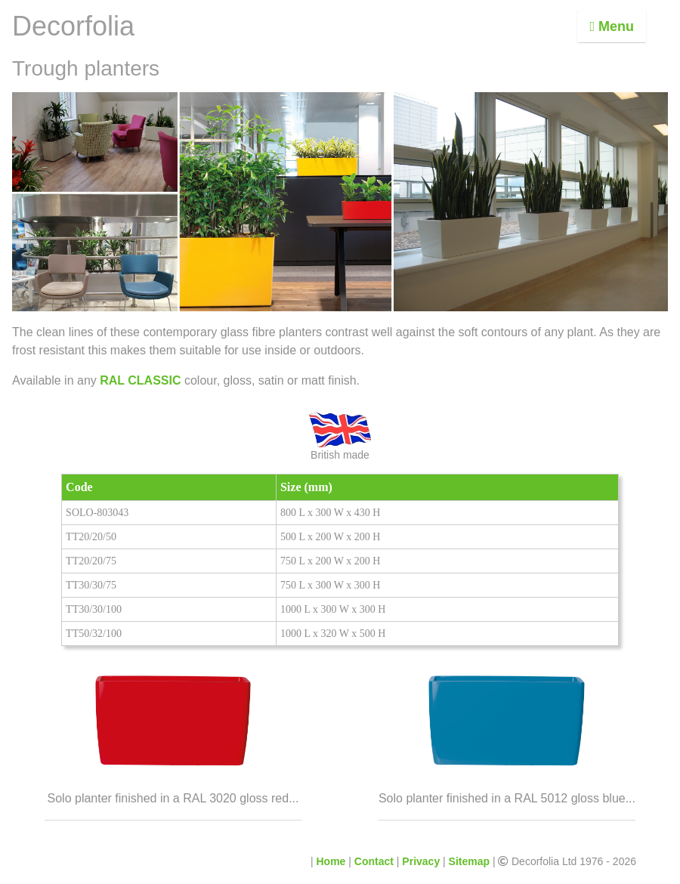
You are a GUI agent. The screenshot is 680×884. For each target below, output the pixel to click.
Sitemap (469, 861)
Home (331, 861)
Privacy (421, 861)
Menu (611, 26)
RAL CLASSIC (140, 380)
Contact (374, 861)
